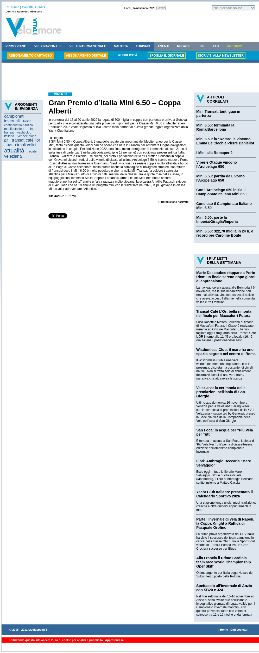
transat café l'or (26, 140)
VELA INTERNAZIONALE (88, 46)
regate (32, 151)
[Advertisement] (130, 78)
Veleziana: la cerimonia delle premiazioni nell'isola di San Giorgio (220, 392)
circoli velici (25, 145)
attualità (14, 150)
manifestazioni (14, 129)
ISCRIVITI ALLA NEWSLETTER (220, 55)
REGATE (183, 46)
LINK (201, 46)
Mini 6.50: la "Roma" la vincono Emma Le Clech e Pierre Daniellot (225, 141)
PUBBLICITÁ (127, 55)
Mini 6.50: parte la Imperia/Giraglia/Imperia (217, 219)
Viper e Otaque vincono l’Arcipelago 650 (216, 164)
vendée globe (26, 136)
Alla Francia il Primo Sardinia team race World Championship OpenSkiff (223, 562)
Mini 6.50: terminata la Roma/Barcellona (215, 127)
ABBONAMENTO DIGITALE (86, 55)
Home (224, 629)
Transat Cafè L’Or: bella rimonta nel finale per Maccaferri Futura (223, 313)
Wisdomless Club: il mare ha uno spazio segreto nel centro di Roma (226, 352)
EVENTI (163, 46)
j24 (6, 140)
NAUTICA (121, 46)
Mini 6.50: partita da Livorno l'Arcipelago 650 (220, 178)
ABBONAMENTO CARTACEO (30, 55)
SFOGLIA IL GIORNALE (166, 55)
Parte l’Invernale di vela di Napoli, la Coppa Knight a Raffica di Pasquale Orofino (225, 523)
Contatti (27, 7)
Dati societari (239, 629)
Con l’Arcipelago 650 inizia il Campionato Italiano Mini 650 (221, 192)
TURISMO (143, 46)
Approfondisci (114, 640)
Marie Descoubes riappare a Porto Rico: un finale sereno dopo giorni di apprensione (225, 277)
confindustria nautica (18, 125)
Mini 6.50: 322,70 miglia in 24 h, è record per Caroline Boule (224, 233)
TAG (216, 46)
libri (9, 145)
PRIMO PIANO (16, 46)
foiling (27, 121)
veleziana (13, 156)
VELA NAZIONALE (48, 46)
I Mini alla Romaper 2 (214, 153)
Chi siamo (12, 7)
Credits (40, 7)
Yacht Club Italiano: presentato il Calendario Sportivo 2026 (224, 494)
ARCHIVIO (234, 46)
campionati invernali (14, 118)
